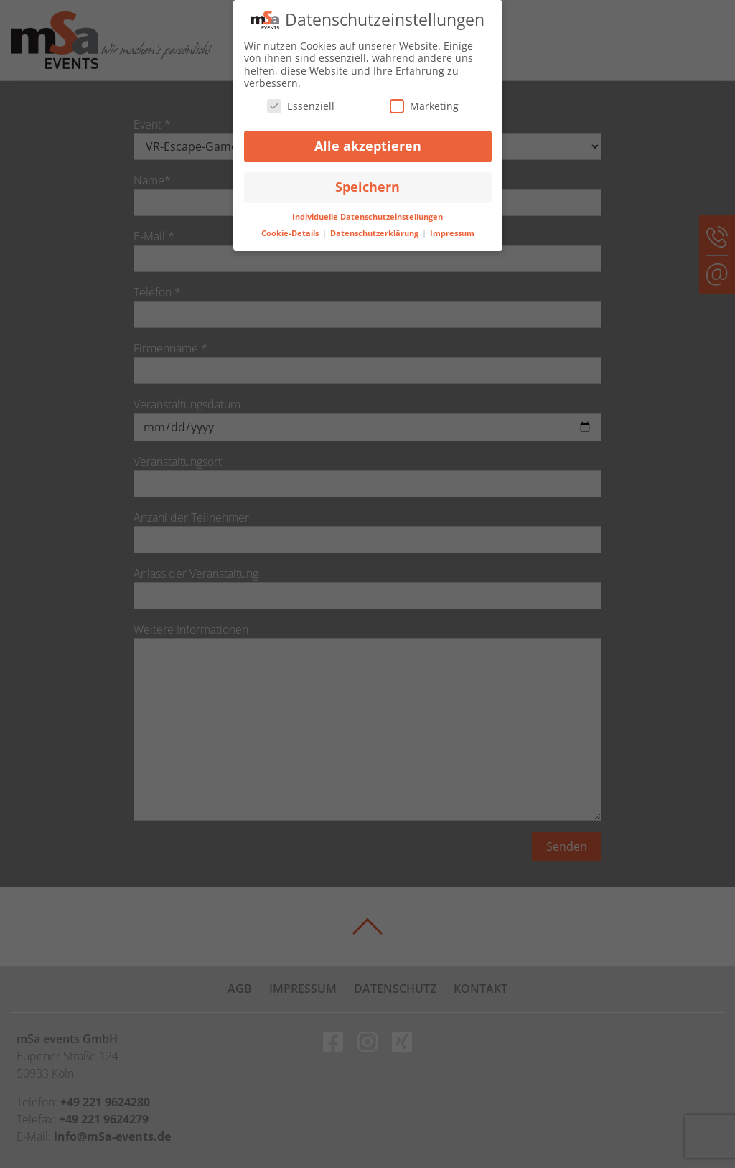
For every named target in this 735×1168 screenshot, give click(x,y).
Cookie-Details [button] (291, 233)
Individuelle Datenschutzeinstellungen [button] (367, 217)
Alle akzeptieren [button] (367, 145)
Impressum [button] (452, 233)
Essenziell (300, 105)
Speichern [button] (367, 186)
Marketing (424, 105)
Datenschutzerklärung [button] (375, 233)
